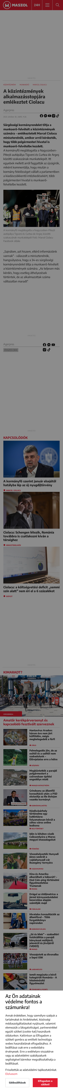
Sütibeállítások (17, 1082)
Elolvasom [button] (11, 1074)
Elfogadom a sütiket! (45, 1083)
